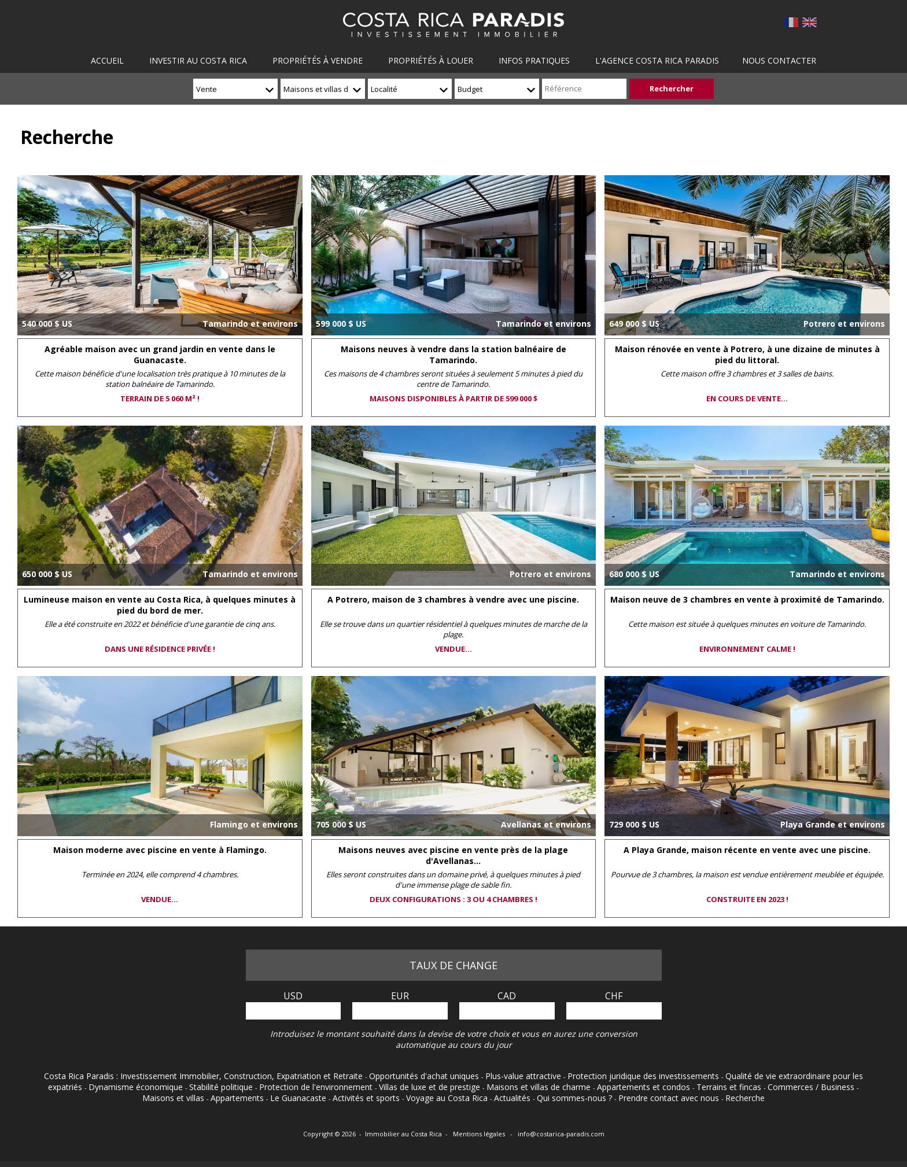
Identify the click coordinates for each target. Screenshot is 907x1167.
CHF (613, 995)
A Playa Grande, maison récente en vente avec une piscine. (747, 849)
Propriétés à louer (430, 60)
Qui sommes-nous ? (575, 1097)
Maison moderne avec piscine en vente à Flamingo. (160, 849)
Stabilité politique (222, 1086)
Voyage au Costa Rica (448, 1097)
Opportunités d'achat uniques (425, 1075)
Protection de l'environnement (317, 1086)
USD (293, 995)
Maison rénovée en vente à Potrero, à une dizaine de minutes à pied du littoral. (747, 354)
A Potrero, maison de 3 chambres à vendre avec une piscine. (453, 599)
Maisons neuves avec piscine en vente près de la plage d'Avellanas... (453, 855)
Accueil (108, 60)
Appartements (238, 1097)
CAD (506, 995)
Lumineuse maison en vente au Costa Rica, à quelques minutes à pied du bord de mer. (160, 605)
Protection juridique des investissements (644, 1075)
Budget (470, 89)
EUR (400, 995)
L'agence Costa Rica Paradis (655, 60)
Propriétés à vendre (317, 60)
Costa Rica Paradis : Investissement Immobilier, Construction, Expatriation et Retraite (204, 1075)
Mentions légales (480, 1133)
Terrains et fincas (730, 1086)
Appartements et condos (644, 1086)
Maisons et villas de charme (315, 93)
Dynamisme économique (137, 1086)
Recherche (745, 1097)
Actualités (513, 1097)
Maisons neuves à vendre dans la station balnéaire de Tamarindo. (453, 354)
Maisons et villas (174, 1097)
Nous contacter (777, 60)
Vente (206, 89)
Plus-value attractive (524, 1075)
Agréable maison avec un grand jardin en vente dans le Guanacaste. (160, 354)
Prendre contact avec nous (669, 1097)
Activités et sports (367, 1097)
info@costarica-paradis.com (561, 1133)
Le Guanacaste (299, 1097)
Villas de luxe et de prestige (430, 1086)
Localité (384, 89)
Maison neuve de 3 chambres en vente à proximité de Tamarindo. (747, 599)
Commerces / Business (812, 1086)
